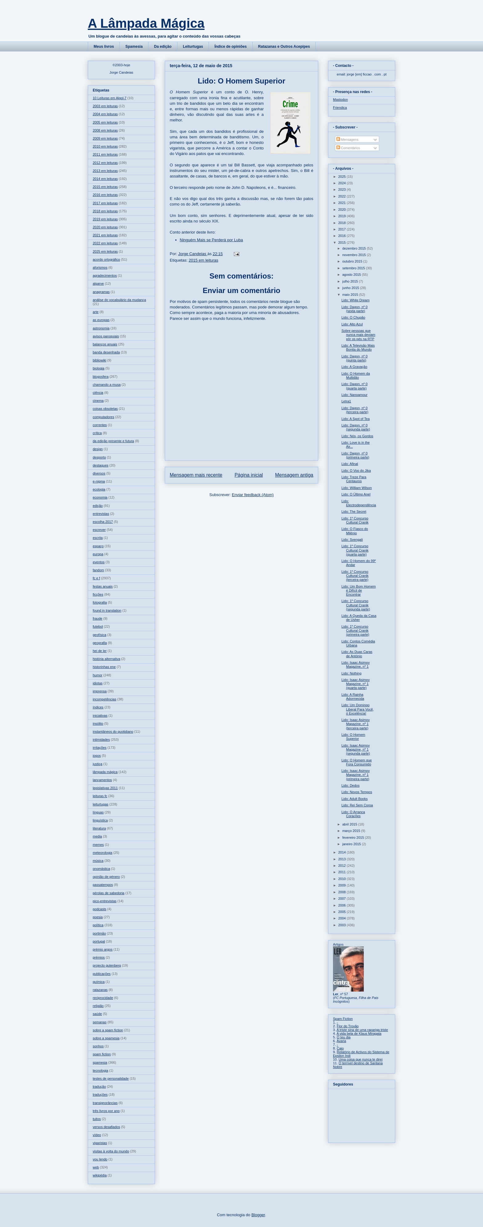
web (96, 1167)
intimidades (101, 739)
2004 (342, 918)
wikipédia (100, 1175)
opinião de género (106, 876)
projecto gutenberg (107, 965)
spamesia (100, 1062)
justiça (97, 764)
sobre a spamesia (106, 1038)
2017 (342, 229)
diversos (99, 473)
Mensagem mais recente (196, 475)
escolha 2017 (103, 522)
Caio (340, 1048)
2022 (342, 196)
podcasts (99, 909)
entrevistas (101, 514)
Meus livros (104, 46)
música (98, 860)
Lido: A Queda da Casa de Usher (358, 618)
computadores (103, 417)
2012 (342, 865)
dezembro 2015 (354, 248)
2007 (342, 898)
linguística (100, 820)
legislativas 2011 (105, 788)
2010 (342, 879)
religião (98, 1006)
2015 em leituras (203, 260)
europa (98, 554)
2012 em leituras (105, 163)
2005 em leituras (105, 122)
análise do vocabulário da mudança (119, 300)
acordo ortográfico (106, 259)
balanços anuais (105, 344)
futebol (98, 626)
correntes (100, 425)
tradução (99, 1086)
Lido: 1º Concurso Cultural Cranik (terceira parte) (354, 575)
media (97, 836)
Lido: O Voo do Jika (356, 470)
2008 (342, 892)
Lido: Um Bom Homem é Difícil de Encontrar (358, 590)
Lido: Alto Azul (352, 324)
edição (98, 506)
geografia (100, 643)
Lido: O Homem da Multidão (355, 375)
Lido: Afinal (349, 464)
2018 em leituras (105, 211)
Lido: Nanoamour (354, 395)
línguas (98, 812)
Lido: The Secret (353, 511)
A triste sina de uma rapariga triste (362, 1030)
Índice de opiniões (230, 46)
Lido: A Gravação (354, 367)
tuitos (97, 1119)
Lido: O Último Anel (355, 494)
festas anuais (103, 586)
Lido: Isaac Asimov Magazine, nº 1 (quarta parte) (355, 684)
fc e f (96, 578)
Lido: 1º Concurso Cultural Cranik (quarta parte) (354, 550)
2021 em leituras (105, 235)
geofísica (99, 635)
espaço (98, 546)
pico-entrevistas (104, 901)
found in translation (107, 610)
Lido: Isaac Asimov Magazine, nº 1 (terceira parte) (355, 724)
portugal (99, 941)
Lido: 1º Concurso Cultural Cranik (354, 520)
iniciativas (100, 715)
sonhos (98, 1046)
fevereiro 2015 (353, 837)
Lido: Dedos (350, 785)
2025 (342, 176)
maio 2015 (350, 294)
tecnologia (100, 1070)
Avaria (341, 1041)
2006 (342, 905)
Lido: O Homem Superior (353, 736)
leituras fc (100, 796)
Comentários (348, 148)
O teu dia (344, 1037)
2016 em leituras (105, 195)
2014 (342, 852)
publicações (102, 974)
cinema (98, 400)
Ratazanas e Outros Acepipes (284, 46)
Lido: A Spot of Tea (355, 419)
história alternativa (106, 659)
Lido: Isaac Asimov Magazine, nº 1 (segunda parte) (355, 749)
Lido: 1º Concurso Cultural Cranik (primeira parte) (355, 630)
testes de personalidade (111, 1078)
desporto (99, 457)
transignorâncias (105, 1103)
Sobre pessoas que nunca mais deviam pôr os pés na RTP (358, 334)
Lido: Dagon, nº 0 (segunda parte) (355, 427)
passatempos (103, 885)
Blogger (258, 1215)
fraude (97, 618)
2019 (342, 216)
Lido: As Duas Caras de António (356, 654)
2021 (342, 203)
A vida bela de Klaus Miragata (359, 1033)
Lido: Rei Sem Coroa (357, 805)
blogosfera (100, 376)
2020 (342, 209)
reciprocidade (103, 998)
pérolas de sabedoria (108, 893)
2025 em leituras (105, 251)
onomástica (101, 868)
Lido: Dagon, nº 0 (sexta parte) (354, 309)
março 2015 (351, 831)
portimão (99, 933)
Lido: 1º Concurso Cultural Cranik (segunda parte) (355, 605)
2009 (342, 885)
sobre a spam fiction (108, 1030)
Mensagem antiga (294, 475)
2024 (342, 183)
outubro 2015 (352, 261)
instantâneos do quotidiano (113, 731)
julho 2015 (350, 281)
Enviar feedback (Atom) (253, 494)
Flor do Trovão (348, 1026)
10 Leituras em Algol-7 (109, 98)
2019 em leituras (105, 219)
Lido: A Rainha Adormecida (352, 696)
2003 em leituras (105, 106)
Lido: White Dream (355, 300)
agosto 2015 (352, 274)
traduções (100, 1094)
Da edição (163, 46)
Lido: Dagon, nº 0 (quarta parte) (354, 386)
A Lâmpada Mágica (146, 23)
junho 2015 (351, 288)
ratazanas (100, 990)
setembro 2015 (354, 268)
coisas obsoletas (105, 408)
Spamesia (134, 46)
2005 (342, 912)
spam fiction (102, 1054)
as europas (101, 320)
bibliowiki (99, 360)
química (99, 982)
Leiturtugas (193, 46)
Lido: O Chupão (353, 317)
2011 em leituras (105, 154)
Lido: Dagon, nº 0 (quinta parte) (354, 358)
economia (100, 497)
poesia (98, 917)
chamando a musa (107, 384)
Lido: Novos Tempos (356, 792)
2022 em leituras (105, 243)
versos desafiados (106, 1127)
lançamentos (102, 780)
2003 (342, 925)
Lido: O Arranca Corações (353, 814)
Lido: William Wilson (356, 488)
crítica (97, 433)
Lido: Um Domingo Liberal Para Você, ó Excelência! (357, 709)
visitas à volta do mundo (111, 1151)
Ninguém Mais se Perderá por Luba (211, 240)
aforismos (100, 267)
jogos (97, 755)
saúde (97, 1014)
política (98, 925)
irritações (100, 747)
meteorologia (102, 852)
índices (98, 707)
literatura (99, 828)
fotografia (100, 602)
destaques (100, 465)
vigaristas (100, 1143)
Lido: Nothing (351, 673)
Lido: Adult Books (354, 799)
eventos (99, 562)
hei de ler (100, 651)
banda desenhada (106, 352)
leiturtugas (100, 804)
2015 (342, 242)
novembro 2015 (354, 255)
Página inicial (248, 475)
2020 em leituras (105, 227)
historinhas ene (104, 667)
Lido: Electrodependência (358, 503)
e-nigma (99, 481)
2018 (342, 223)
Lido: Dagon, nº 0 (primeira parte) (355, 455)
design (98, 449)
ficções (98, 594)
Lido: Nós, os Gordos (357, 436)
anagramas (101, 292)
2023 (342, 189)
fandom (98, 570)
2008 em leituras (105, 130)
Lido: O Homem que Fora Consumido (356, 762)
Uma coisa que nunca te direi (360, 1059)
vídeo (97, 1135)
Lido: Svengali (352, 539)
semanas (100, 1022)
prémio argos (102, 949)
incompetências (104, 699)
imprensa (100, 691)
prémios (99, 957)
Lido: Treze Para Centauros (353, 479)
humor (97, 675)
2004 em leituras (105, 114)
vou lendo (100, 1159)
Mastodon (340, 99)
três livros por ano (106, 1111)
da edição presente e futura (113, 441)
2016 (342, 236)
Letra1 (346, 401)
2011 (342, 872)
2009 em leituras (105, 138)
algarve (98, 283)
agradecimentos (105, 275)
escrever (99, 530)
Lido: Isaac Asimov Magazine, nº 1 (355, 664)
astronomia (101, 328)
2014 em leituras (105, 179)
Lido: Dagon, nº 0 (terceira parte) (354, 410)
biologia (98, 368)
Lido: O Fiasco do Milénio (354, 531)
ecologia (99, 489)
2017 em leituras (105, 203)
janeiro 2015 (352, 844)
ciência (98, 392)
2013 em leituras (105, 171)
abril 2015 (350, 824)
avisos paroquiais (106, 336)
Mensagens (347, 139)
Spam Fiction (343, 1019)
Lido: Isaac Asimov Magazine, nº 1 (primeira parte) (355, 775)
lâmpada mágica (105, 772)
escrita (98, 538)
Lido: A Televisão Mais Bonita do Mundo (358, 347)
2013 (342, 859)
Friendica (340, 107)
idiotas (98, 683)
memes (98, 844)
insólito (98, 723)
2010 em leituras (105, 146)
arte (96, 312)
